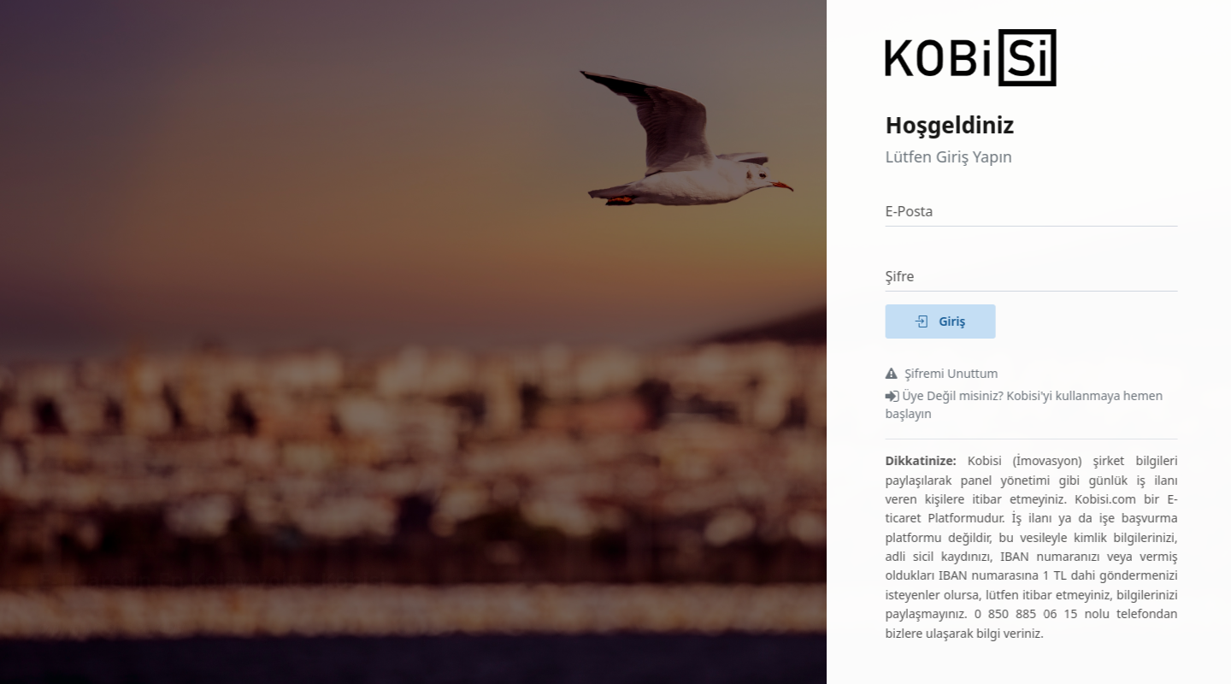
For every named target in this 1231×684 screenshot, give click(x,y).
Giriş (947, 321)
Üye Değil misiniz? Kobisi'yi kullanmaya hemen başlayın (1031, 404)
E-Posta (916, 211)
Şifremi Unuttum (948, 373)
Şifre (907, 276)
